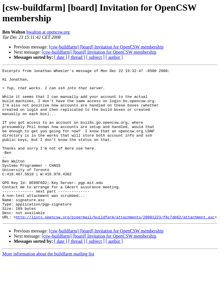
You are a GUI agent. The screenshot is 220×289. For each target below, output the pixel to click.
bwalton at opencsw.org (48, 32)
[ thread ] (76, 57)
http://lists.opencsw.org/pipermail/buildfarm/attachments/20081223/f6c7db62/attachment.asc (115, 247)
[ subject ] (95, 57)
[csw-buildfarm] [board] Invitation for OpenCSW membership (106, 46)
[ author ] (114, 57)
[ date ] (60, 57)
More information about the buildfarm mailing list (48, 284)
